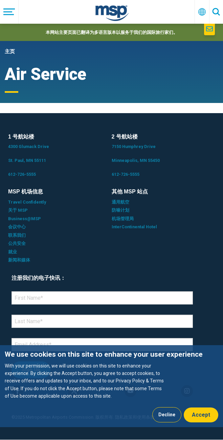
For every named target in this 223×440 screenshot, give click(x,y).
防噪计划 (120, 210)
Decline (166, 414)
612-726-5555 (22, 174)
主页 (10, 51)
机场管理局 (123, 218)
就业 (12, 251)
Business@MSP (24, 218)
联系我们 (17, 235)
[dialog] (111, 386)
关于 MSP (18, 210)
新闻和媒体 (19, 260)
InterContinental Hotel (134, 226)
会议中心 (17, 226)
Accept (201, 415)
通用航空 (120, 202)
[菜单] (9, 12)
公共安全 (17, 243)
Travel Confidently (27, 202)
